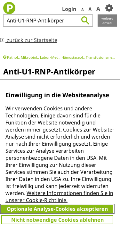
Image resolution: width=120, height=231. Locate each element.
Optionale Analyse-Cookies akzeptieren (57, 208)
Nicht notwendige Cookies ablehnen (57, 219)
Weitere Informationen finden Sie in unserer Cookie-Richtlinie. (59, 197)
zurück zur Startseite (28, 40)
